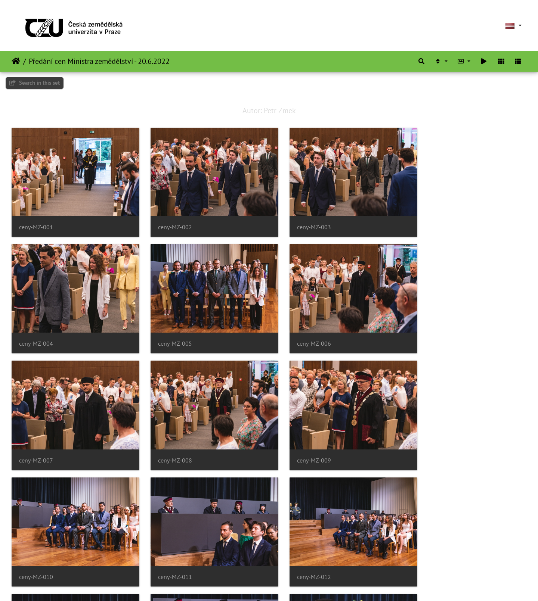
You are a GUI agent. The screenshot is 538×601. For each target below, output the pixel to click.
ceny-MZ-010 (168, 444)
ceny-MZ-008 (431, 333)
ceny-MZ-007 (299, 333)
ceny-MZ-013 (36, 556)
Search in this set (34, 82)
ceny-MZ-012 (431, 444)
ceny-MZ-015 (299, 556)
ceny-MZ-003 (299, 221)
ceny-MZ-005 (36, 333)
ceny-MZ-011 (299, 444)
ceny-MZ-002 (168, 221)
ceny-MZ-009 (36, 444)
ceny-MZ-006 (168, 333)
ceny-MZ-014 (168, 556)
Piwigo (278, 585)
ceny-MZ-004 (431, 221)
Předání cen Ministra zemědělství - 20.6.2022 (99, 61)
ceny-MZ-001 (36, 221)
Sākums (16, 61)
